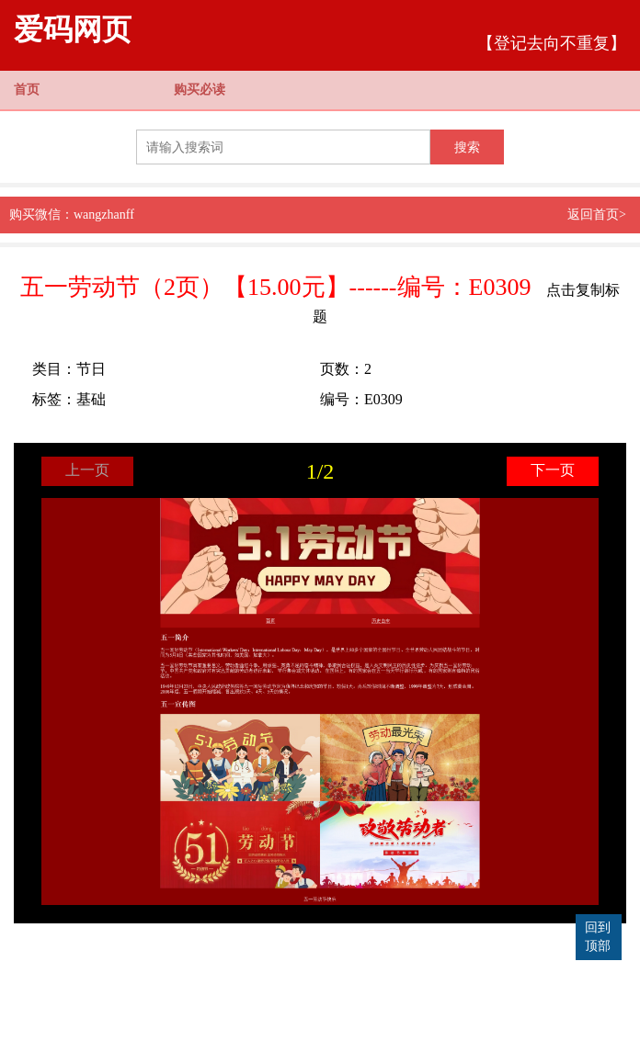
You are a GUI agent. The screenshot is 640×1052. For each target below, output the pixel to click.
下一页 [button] (553, 470)
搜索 (467, 147)
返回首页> (596, 214)
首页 (27, 89)
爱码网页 (72, 29)
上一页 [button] (87, 470)
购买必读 (199, 89)
